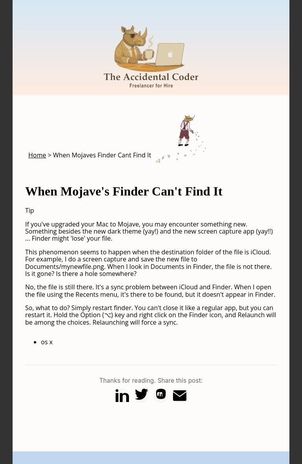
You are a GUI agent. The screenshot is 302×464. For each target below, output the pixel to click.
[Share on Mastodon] (160, 395)
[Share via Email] (179, 395)
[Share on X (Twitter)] (141, 395)
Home (37, 155)
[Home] (151, 91)
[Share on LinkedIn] (122, 395)
